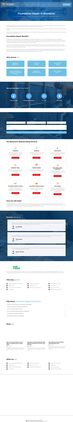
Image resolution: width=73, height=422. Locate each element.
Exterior (44, 382)
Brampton (63, 390)
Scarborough (63, 400)
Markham (63, 386)
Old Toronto (63, 406)
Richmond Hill (64, 398)
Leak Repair (45, 390)
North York (63, 402)
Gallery (32, 4)
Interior (44, 386)
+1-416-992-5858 (67, 1)
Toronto (62, 382)
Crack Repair (45, 388)
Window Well (45, 400)
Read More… (15, 157)
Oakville (62, 392)
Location (38, 4)
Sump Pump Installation (47, 394)
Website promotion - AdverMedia (12, 417)
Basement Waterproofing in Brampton (23, 16)
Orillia (62, 408)
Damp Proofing (46, 384)
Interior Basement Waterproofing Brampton (39, 16)
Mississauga (63, 384)
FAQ (29, 392)
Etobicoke (63, 404)
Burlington (63, 394)
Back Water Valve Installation (48, 396)
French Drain (45, 398)
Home (22, 4)
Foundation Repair (46, 392)
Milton (62, 396)
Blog (54, 4)
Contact (49, 4)
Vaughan (63, 388)
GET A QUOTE (66, 4)
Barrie (62, 410)
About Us (44, 4)
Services (27, 4)
